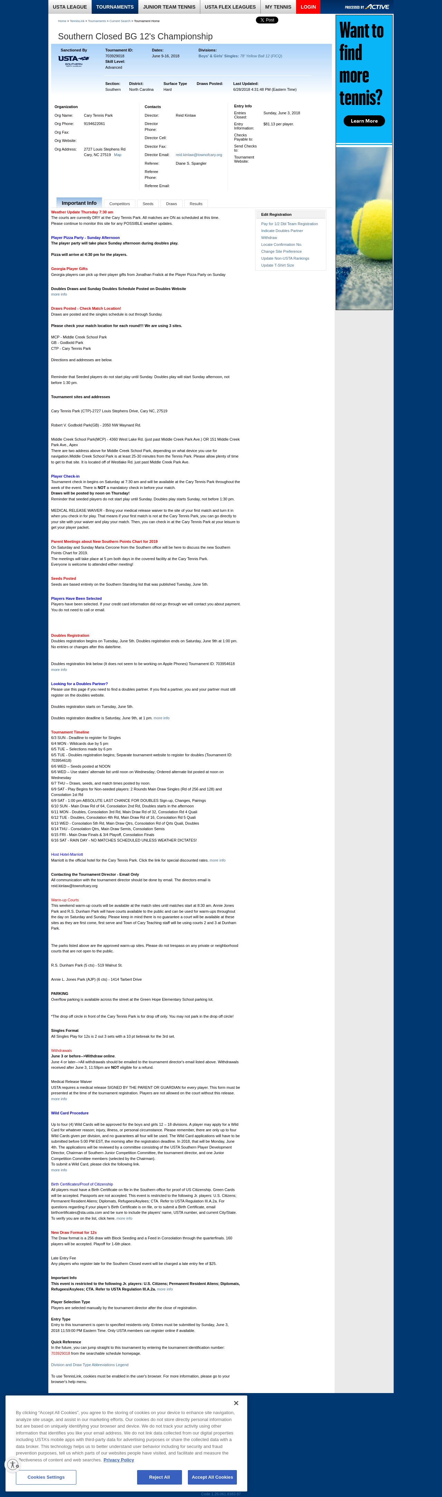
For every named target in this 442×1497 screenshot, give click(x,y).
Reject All (159, 1477)
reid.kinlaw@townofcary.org (199, 155)
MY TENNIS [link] (278, 7)
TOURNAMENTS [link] (115, 7)
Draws (171, 204)
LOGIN (308, 7)
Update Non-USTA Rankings (285, 258)
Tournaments (97, 21)
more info (59, 294)
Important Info (79, 203)
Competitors (119, 204)
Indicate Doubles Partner (282, 231)
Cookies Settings (46, 1477)
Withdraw (269, 238)
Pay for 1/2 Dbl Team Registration (289, 224)
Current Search (120, 21)
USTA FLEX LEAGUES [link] (230, 7)
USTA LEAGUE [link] (70, 7)
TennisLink (77, 21)
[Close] (236, 1403)
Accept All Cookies (212, 1477)
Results (196, 204)
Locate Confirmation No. (281, 244)
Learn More (364, 121)
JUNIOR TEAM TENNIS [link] (169, 7)
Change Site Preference (281, 251)
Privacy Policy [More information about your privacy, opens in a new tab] (119, 1459)
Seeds (148, 204)
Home (62, 21)
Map (117, 155)
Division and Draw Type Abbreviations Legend (89, 1365)
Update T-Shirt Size (277, 265)
